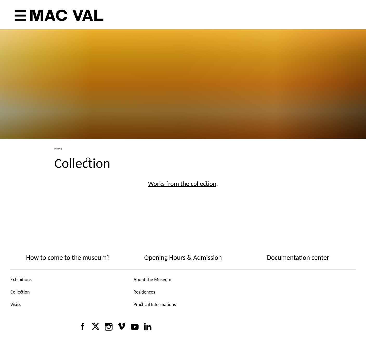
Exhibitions (21, 279)
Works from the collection (182, 184)
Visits (15, 304)
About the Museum (152, 279)
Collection (20, 292)
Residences (144, 292)
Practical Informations (155, 304)
